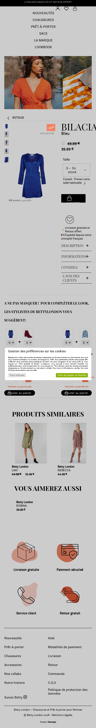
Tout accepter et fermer (71, 375)
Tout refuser (17, 375)
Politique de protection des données (22, 370)
